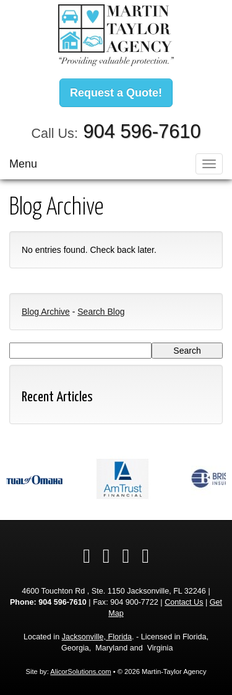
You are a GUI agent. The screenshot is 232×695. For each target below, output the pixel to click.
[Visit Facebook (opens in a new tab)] (87, 556)
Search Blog (100, 312)
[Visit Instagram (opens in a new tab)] (145, 556)
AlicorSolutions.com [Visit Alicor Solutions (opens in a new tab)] (80, 671)
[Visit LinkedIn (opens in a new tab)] (106, 556)
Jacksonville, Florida (97, 637)
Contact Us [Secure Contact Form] (184, 602)
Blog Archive (46, 312)
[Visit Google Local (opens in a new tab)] (126, 556)
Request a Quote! (116, 93)
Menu (23, 164)
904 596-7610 (141, 131)
